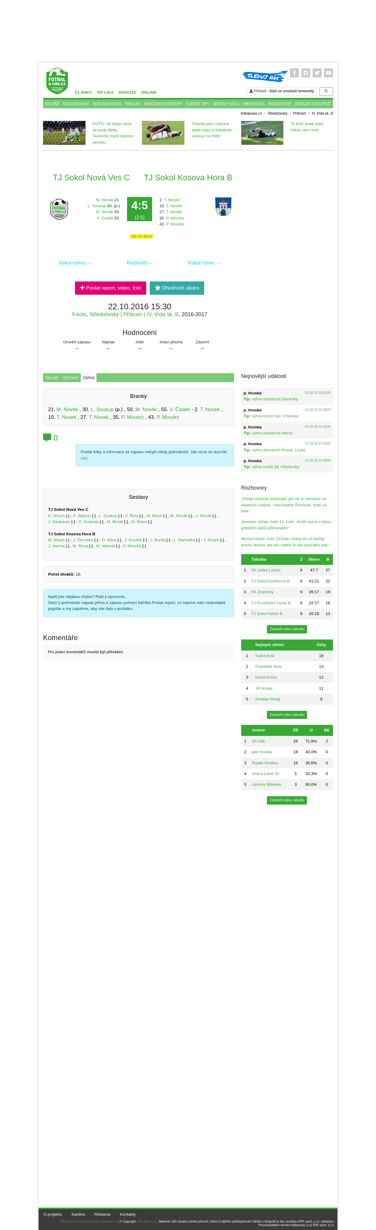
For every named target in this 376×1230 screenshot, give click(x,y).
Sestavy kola (226, 104)
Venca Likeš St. (266, 773)
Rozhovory (279, 104)
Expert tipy (197, 104)
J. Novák (203, 515)
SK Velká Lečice (265, 570)
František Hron (268, 666)
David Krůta (265, 677)
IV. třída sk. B (322, 113)
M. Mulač (56, 540)
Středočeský (278, 113)
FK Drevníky (262, 592)
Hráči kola (254, 104)
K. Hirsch (56, 515)
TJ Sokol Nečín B (266, 613)
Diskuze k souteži (313, 104)
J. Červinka (83, 540)
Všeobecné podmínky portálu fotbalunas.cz (88, 1221)
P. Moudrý (175, 218)
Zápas (88, 378)
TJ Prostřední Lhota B (271, 603)
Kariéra (78, 1214)
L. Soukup (97, 206)
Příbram (299, 113)
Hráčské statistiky (163, 104)
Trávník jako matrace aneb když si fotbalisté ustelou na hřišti (212, 130)
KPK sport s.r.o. (147, 1221)
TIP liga (105, 92)
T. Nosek (172, 200)
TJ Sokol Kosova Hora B (188, 177)
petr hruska (262, 752)
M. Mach (154, 515)
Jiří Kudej (263, 688)
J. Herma (56, 546)
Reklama (102, 1214)
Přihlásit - (282, 91)
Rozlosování (76, 104)
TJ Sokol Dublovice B (270, 581)
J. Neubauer (59, 521)
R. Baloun (82, 515)
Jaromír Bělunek (266, 784)
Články (83, 92)
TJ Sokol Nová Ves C (91, 177)
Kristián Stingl (267, 699)
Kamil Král (264, 656)
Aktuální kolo (106, 104)
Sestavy (71, 378)
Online (148, 92)
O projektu (52, 1214)
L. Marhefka (184, 540)
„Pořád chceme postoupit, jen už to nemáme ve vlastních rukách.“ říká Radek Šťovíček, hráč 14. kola (284, 504)
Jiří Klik (258, 741)
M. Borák (115, 521)
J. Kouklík (133, 540)
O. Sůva (109, 540)
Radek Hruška (264, 763)
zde (84, 458)
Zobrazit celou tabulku (287, 629)
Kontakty (128, 1214)
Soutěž (52, 104)
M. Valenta (105, 546)
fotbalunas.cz (251, 113)
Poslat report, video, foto (110, 288)
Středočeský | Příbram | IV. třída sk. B (134, 314)
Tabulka (133, 104)
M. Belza (139, 521)
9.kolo (79, 314)
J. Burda (157, 540)
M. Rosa (80, 546)
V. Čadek (105, 218)
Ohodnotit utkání (177, 288)
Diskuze (128, 92)
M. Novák (104, 200)
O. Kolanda (88, 521)
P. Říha (131, 515)
